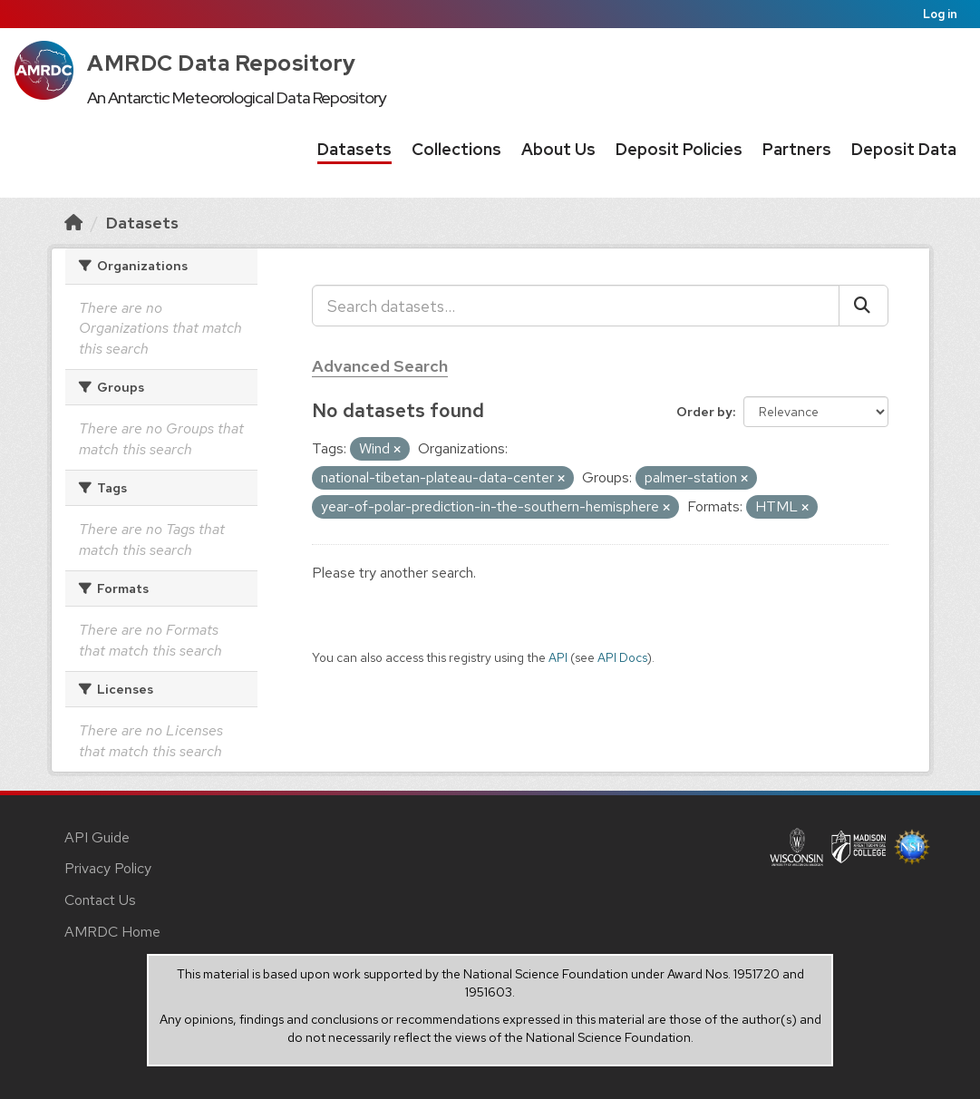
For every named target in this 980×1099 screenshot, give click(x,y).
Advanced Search (380, 365)
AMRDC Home (112, 931)
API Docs (622, 657)
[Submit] (863, 305)
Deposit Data (903, 149)
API (558, 657)
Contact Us (100, 899)
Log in (940, 14)
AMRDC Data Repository (221, 63)
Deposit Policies (679, 149)
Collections (456, 149)
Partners (796, 149)
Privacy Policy (107, 868)
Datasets (354, 149)
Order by (704, 412)
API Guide (97, 837)
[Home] (73, 222)
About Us (558, 149)
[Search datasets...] (575, 305)
